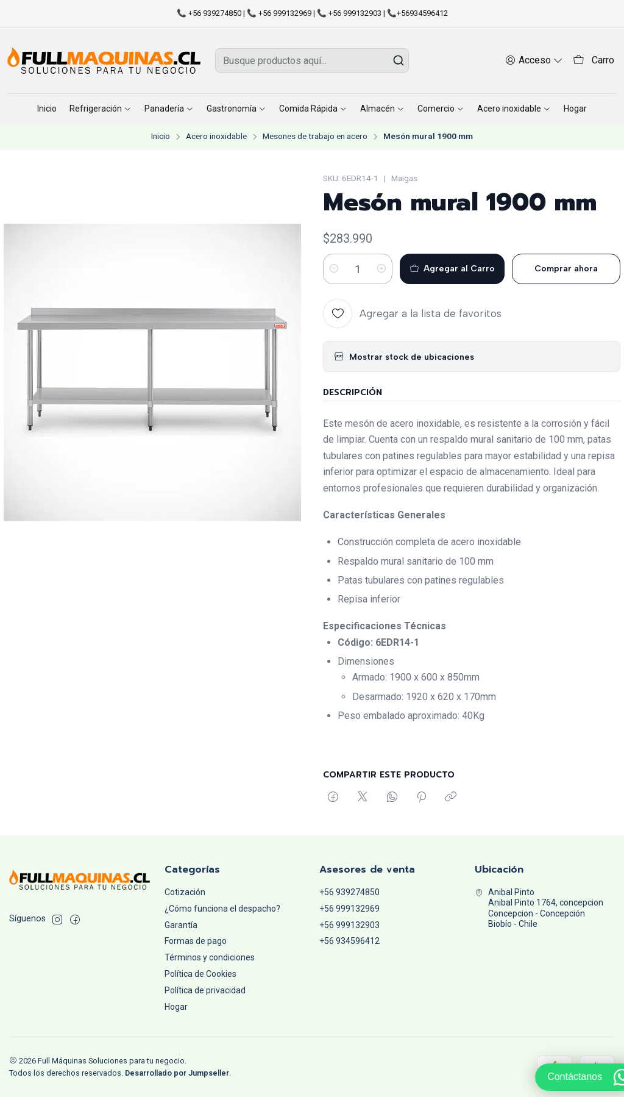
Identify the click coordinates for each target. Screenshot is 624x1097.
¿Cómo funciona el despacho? (222, 908)
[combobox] (311, 60)
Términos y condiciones (210, 957)
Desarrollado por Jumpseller (177, 1072)
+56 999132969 (349, 908)
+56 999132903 (349, 925)
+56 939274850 (349, 892)
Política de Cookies (200, 974)
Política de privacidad (205, 990)
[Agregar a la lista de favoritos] (412, 313)
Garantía (181, 925)
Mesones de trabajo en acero (315, 136)
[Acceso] (534, 60)
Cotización (185, 892)
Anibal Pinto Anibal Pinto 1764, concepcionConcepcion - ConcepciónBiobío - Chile (539, 908)
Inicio (160, 136)
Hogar (176, 1007)
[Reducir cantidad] (334, 269)
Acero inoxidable (216, 136)
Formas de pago (196, 941)
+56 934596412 (349, 941)
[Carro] (593, 61)
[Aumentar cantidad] (381, 269)
